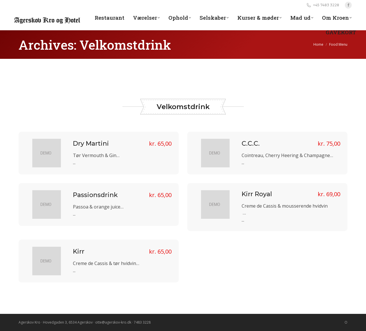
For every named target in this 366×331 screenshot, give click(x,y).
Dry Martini (91, 143)
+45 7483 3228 (322, 5)
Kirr (78, 251)
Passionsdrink (95, 195)
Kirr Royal (257, 194)
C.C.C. (251, 143)
